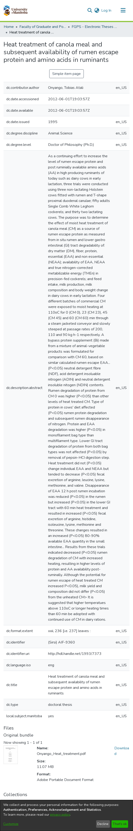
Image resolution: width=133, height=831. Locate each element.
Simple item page (66, 73)
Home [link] (9, 26)
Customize (10, 824)
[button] (16, 10)
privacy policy (60, 814)
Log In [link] (106, 10)
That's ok (120, 824)
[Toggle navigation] (123, 10)
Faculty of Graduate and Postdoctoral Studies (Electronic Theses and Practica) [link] (42, 26)
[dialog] (66, 815)
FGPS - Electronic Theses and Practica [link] (95, 26)
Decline (102, 824)
